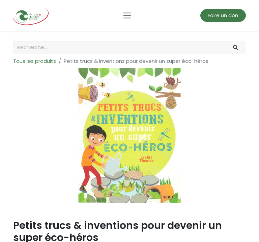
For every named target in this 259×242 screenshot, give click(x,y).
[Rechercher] (236, 47)
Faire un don (223, 15)
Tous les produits (34, 61)
